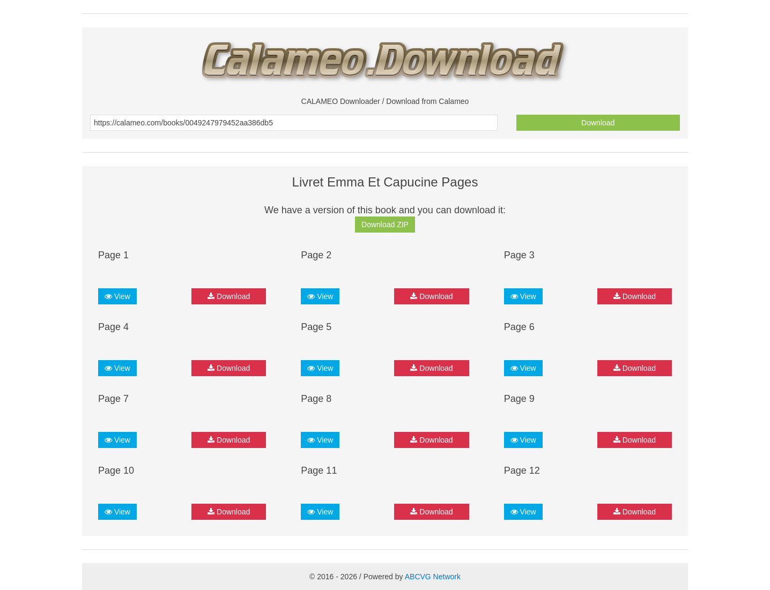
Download (597, 122)
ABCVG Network (433, 576)
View (117, 296)
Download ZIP (385, 224)
